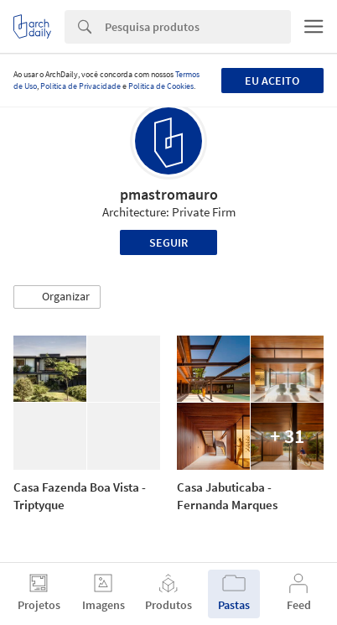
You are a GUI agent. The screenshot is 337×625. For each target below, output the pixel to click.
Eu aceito (272, 80)
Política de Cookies (161, 86)
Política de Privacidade (80, 86)
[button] (57, 297)
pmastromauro (169, 194)
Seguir (168, 242)
